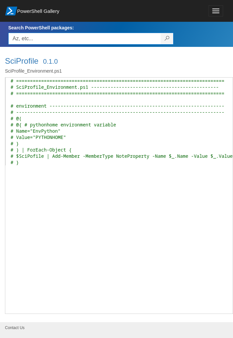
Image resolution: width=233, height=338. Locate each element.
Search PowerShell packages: (41, 27)
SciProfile (21, 60)
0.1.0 (50, 61)
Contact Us (14, 327)
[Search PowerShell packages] (167, 39)
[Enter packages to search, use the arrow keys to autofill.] (84, 39)
